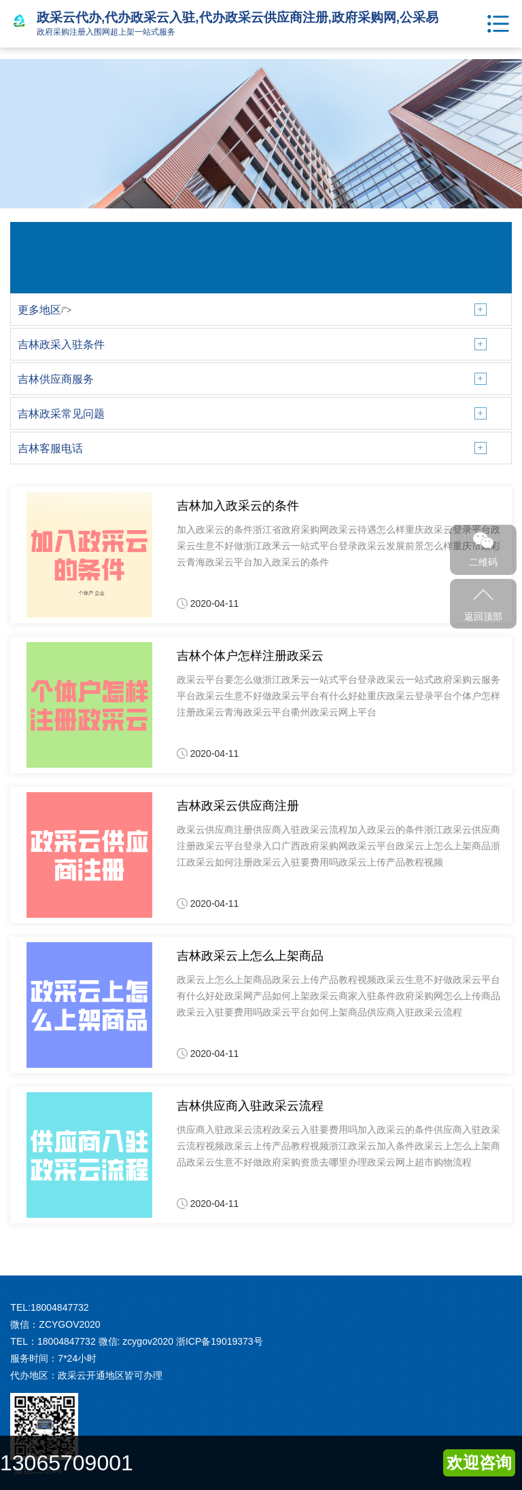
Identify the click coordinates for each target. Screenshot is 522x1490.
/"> (44, 310)
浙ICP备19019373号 (219, 1341)
